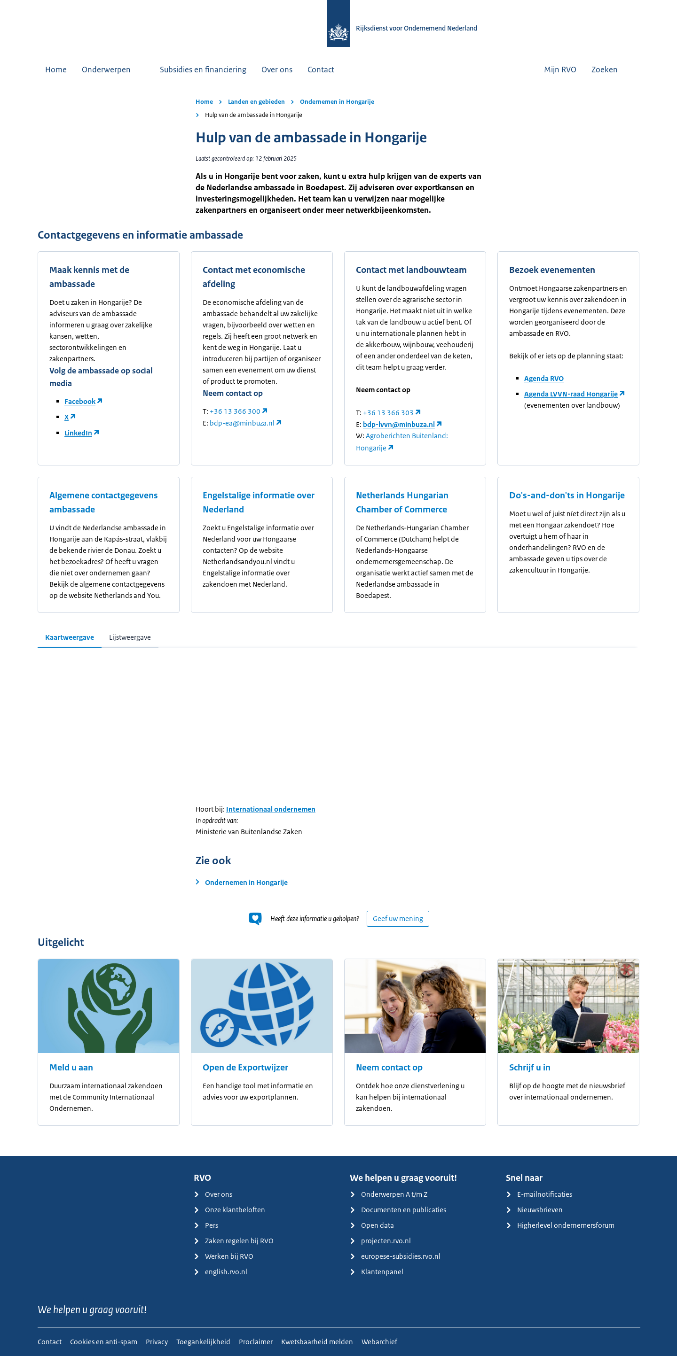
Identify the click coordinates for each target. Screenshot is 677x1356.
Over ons (276, 69)
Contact (320, 69)
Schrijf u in (530, 1067)
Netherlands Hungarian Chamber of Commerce (402, 502)
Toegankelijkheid (203, 1341)
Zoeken (611, 69)
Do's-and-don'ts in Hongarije (567, 495)
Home (56, 69)
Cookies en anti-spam (103, 1341)
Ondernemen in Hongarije (337, 102)
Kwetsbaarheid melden (317, 1341)
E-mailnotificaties (539, 1194)
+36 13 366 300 (235, 411)
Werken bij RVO (223, 1256)
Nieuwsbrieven (534, 1209)
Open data (372, 1225)
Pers (206, 1225)
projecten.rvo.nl (380, 1240)
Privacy (157, 1341)
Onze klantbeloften (229, 1209)
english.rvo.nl (220, 1271)
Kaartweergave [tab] (69, 637)
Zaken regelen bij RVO (234, 1240)
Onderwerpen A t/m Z (388, 1194)
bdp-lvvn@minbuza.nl (399, 424)
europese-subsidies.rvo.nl (395, 1256)
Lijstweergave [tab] (130, 637)
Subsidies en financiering (203, 69)
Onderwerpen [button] (113, 69)
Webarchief (379, 1341)
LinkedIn (78, 432)
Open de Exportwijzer (245, 1067)
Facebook (79, 401)
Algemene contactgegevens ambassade (103, 502)
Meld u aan (71, 1067)
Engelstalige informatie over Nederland (259, 502)
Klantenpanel (376, 1271)
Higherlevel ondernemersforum (560, 1225)
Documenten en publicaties (398, 1209)
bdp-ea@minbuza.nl (242, 422)
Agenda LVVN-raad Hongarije (571, 393)
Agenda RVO (544, 378)
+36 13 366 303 (388, 412)
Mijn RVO (560, 69)
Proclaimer (256, 1341)
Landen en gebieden (256, 102)
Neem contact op (389, 1067)
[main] (338, 618)
